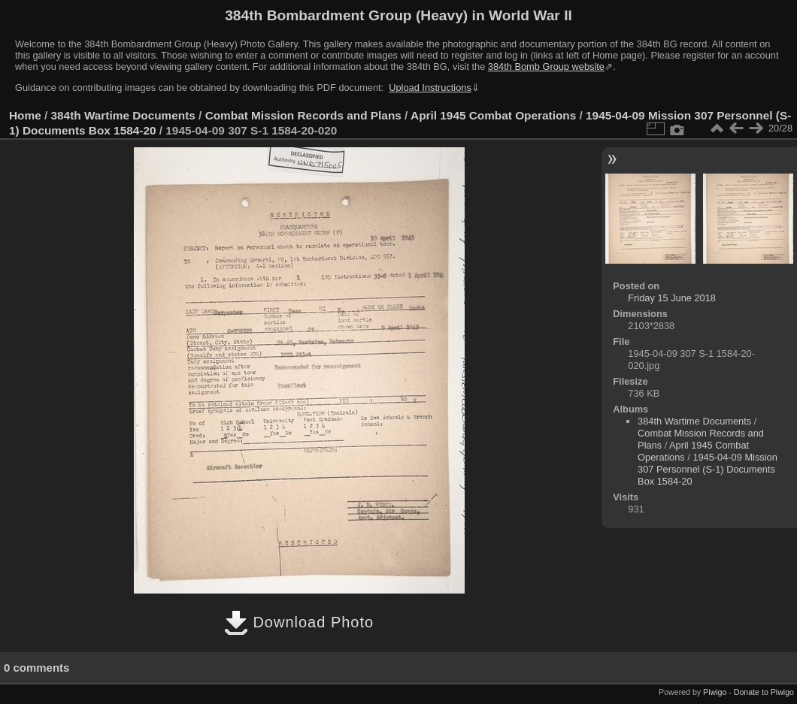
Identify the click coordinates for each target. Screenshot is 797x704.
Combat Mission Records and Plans (303, 115)
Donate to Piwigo (764, 691)
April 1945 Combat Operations (493, 115)
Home (25, 115)
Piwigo (714, 691)
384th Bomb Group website (546, 66)
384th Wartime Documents (123, 115)
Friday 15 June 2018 (672, 298)
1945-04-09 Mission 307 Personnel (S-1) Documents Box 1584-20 (707, 469)
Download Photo (299, 622)
